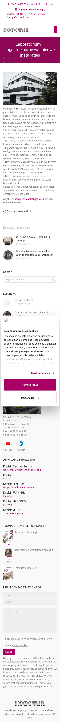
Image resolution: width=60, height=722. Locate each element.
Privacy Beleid (34, 710)
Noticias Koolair (15, 61)
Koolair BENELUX (13, 484)
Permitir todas (30, 384)
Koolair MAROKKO (14, 501)
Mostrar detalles (40, 373)
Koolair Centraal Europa (17, 466)
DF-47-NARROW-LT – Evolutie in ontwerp (33, 238)
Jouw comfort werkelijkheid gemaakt (34, 549)
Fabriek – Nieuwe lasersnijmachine (32, 312)
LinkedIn (20, 449)
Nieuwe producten (23, 299)
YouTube (7, 449)
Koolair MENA (11, 510)
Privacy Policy (20, 645)
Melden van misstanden (14, 714)
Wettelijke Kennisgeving (15, 710)
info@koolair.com (43, 4)
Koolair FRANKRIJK (15, 492)
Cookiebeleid (48, 710)
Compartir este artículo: (20, 211)
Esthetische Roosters (26, 567)
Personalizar (30, 397)
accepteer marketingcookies (29, 199)
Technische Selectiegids (27, 532)
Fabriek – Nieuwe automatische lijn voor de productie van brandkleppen (34, 253)
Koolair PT (9, 475)
